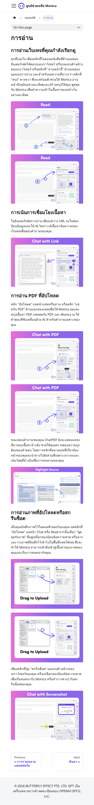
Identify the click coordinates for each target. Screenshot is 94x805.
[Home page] (14, 18)
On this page (22, 27)
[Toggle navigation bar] (14, 6)
